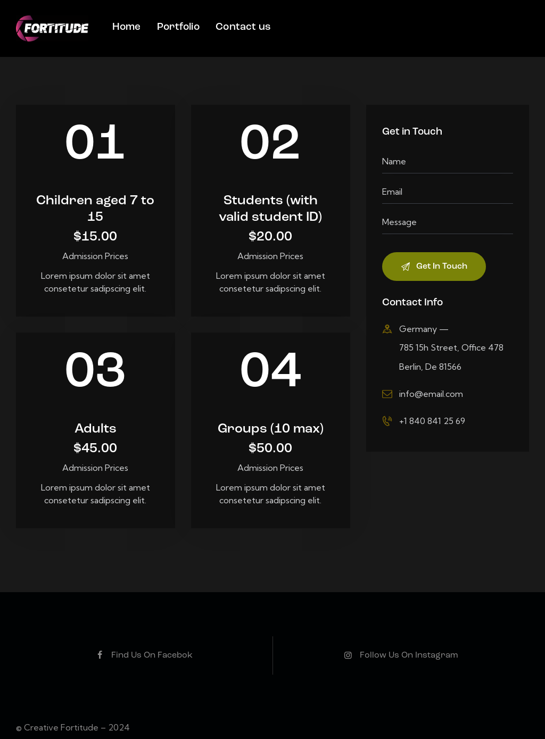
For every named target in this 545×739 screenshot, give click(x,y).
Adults (95, 440)
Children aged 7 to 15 (95, 219)
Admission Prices (95, 256)
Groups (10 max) (270, 440)
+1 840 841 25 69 (432, 421)
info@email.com (431, 393)
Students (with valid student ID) (270, 219)
